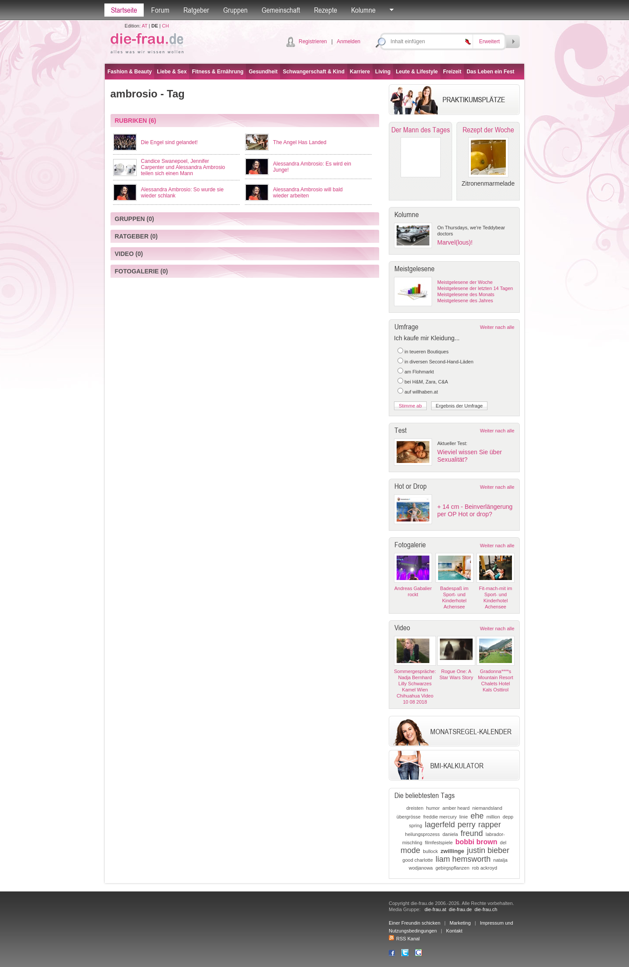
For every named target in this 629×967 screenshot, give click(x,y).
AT (144, 25)
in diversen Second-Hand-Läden (438, 361)
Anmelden (348, 41)
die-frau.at (435, 909)
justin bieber (488, 850)
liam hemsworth (463, 859)
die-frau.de (460, 909)
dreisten (414, 808)
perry (467, 824)
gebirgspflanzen (452, 867)
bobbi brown (476, 842)
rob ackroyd (484, 867)
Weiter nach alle (497, 327)
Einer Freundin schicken (414, 923)
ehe (477, 816)
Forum (160, 10)
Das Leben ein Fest (490, 72)
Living (383, 72)
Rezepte (325, 10)
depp (508, 816)
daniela (450, 834)
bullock (430, 851)
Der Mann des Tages (420, 129)
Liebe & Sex (172, 72)
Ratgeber (196, 10)
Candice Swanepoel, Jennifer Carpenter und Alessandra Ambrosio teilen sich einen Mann (183, 167)
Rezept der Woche (488, 129)
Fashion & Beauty (129, 72)
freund (472, 833)
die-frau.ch (485, 909)
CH (165, 25)
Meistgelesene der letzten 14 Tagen (475, 288)
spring (415, 825)
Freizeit (452, 72)
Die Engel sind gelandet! (169, 142)
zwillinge (452, 851)
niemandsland (487, 808)
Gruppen (235, 10)
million (493, 816)
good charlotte (417, 860)
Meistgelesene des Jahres (465, 300)
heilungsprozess (422, 834)
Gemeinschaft (281, 10)
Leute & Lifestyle (417, 72)
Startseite (124, 10)
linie (464, 816)
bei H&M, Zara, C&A (426, 381)
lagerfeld (440, 824)
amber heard (456, 808)
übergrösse (409, 816)
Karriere (360, 72)
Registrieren (313, 41)
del (503, 842)
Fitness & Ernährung (217, 72)
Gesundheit (263, 72)
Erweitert (489, 41)
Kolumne (363, 10)
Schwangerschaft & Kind (313, 72)
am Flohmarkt (419, 371)
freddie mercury (439, 816)
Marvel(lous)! (455, 242)
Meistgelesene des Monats (465, 294)
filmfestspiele (439, 842)
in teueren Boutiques (426, 351)
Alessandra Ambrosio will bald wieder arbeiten (307, 192)
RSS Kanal (404, 938)
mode (410, 850)
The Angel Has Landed (299, 142)
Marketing (459, 923)
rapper (489, 824)
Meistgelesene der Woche (465, 282)
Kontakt (454, 930)
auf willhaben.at (421, 391)
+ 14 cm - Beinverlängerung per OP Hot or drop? (474, 510)
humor (432, 808)
